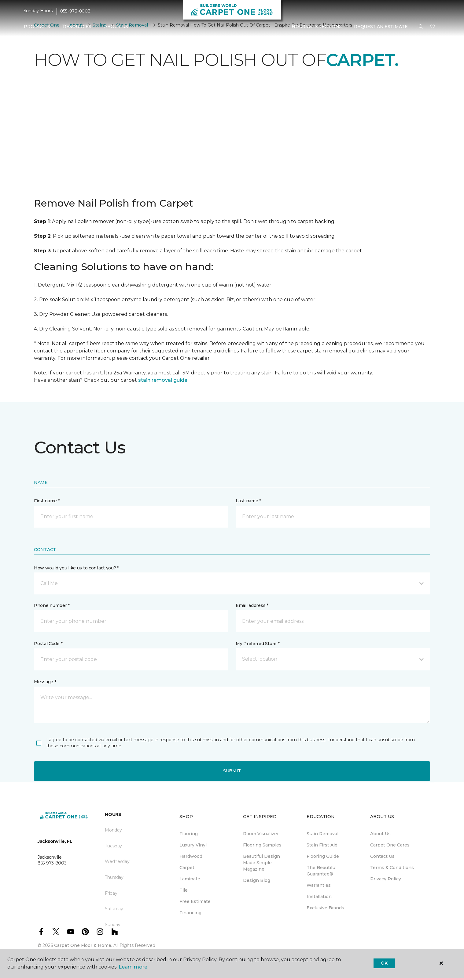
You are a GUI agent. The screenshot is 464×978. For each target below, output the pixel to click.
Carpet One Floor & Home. (83, 945)
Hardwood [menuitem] (190, 856)
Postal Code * (48, 643)
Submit (232, 771)
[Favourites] (432, 27)
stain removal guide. (163, 380)
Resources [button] (77, 26)
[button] (421, 27)
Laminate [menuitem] (189, 879)
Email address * (252, 605)
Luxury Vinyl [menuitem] (193, 845)
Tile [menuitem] (183, 890)
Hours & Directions (317, 26)
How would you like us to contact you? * (76, 568)
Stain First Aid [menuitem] (322, 845)
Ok (384, 963)
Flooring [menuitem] (188, 833)
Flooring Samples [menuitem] (262, 845)
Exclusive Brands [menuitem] (325, 908)
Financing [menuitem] (190, 912)
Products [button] (37, 26)
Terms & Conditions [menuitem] (392, 867)
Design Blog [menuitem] (256, 880)
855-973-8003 (75, 11)
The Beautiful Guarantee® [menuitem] (322, 871)
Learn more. (133, 967)
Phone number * (52, 605)
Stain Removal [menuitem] (322, 833)
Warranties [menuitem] (319, 885)
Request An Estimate (381, 26)
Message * (45, 682)
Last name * (248, 501)
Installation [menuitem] (319, 896)
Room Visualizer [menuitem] (261, 833)
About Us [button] (116, 26)
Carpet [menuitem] (186, 867)
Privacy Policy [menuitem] (385, 879)
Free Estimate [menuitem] (195, 901)
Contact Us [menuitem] (382, 856)
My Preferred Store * (257, 643)
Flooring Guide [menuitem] (323, 856)
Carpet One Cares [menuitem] (390, 845)
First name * (47, 501)
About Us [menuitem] (380, 833)
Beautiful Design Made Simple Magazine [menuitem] (261, 862)
